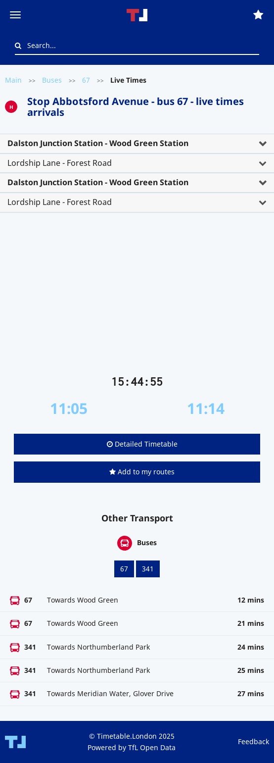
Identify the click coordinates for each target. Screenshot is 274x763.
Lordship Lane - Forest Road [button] (59, 162)
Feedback (253, 741)
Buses (52, 80)
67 (86, 80)
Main (13, 80)
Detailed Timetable (142, 444)
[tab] (137, 143)
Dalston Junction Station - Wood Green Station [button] (97, 143)
